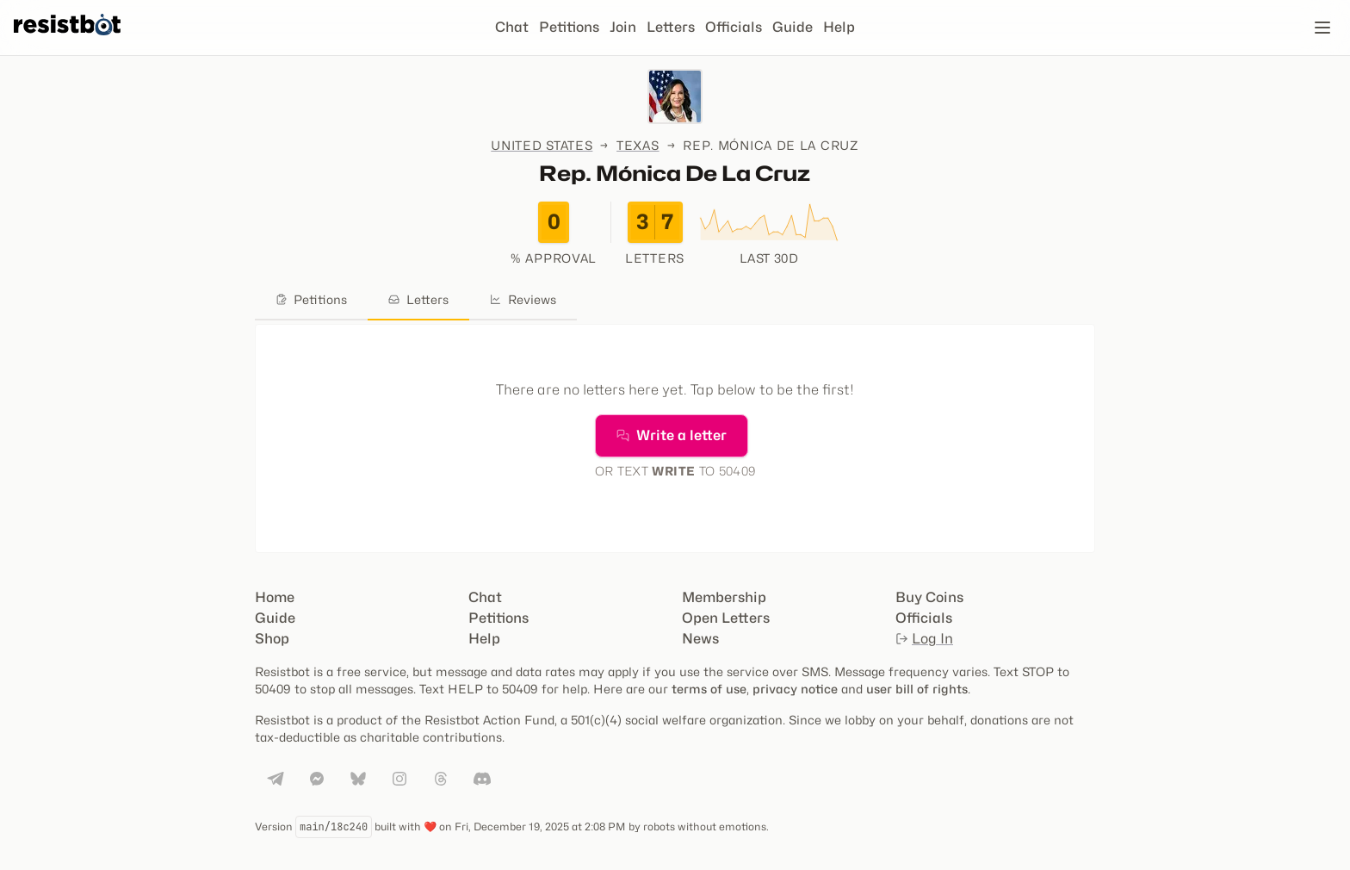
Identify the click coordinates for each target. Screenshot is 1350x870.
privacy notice (795, 688)
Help (839, 27)
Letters (671, 27)
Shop (272, 639)
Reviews (523, 299)
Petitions (569, 27)
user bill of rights (917, 688)
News (700, 639)
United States (541, 145)
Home (274, 597)
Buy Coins (929, 597)
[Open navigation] (1322, 27)
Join (623, 27)
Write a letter (671, 435)
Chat (512, 27)
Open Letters (726, 618)
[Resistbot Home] (67, 41)
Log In (924, 639)
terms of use (709, 688)
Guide (792, 27)
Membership (724, 597)
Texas (638, 145)
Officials (733, 27)
